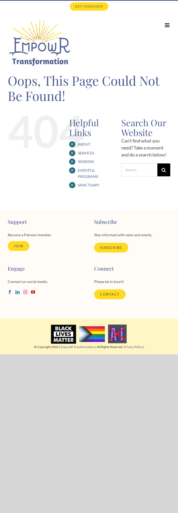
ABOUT (84, 144)
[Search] (163, 169)
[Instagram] (25, 292)
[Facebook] (10, 292)
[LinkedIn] (17, 292)
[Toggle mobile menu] (167, 25)
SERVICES (86, 153)
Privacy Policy (133, 347)
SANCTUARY (89, 185)
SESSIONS (86, 161)
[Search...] (139, 169)
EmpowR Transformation (78, 347)
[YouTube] (33, 292)
